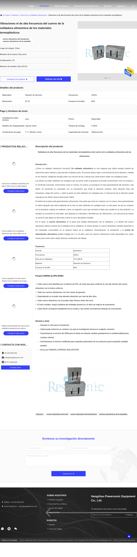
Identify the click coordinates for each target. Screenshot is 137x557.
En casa (6, 15)
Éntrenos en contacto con (86, 6)
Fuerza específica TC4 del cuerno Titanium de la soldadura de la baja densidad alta (14, 281)
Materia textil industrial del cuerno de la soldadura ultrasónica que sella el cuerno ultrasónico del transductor (15, 328)
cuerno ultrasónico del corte (57, 414)
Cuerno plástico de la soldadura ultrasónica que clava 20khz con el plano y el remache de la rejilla (14, 233)
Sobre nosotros (61, 6)
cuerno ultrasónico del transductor (83, 414)
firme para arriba (129, 515)
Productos (44, 6)
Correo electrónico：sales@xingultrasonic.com (19, 506)
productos (14, 15)
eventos (107, 6)
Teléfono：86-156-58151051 (13, 502)
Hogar (31, 6)
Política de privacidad (9, 540)
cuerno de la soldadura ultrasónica (33, 15)
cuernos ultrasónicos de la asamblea (113, 414)
